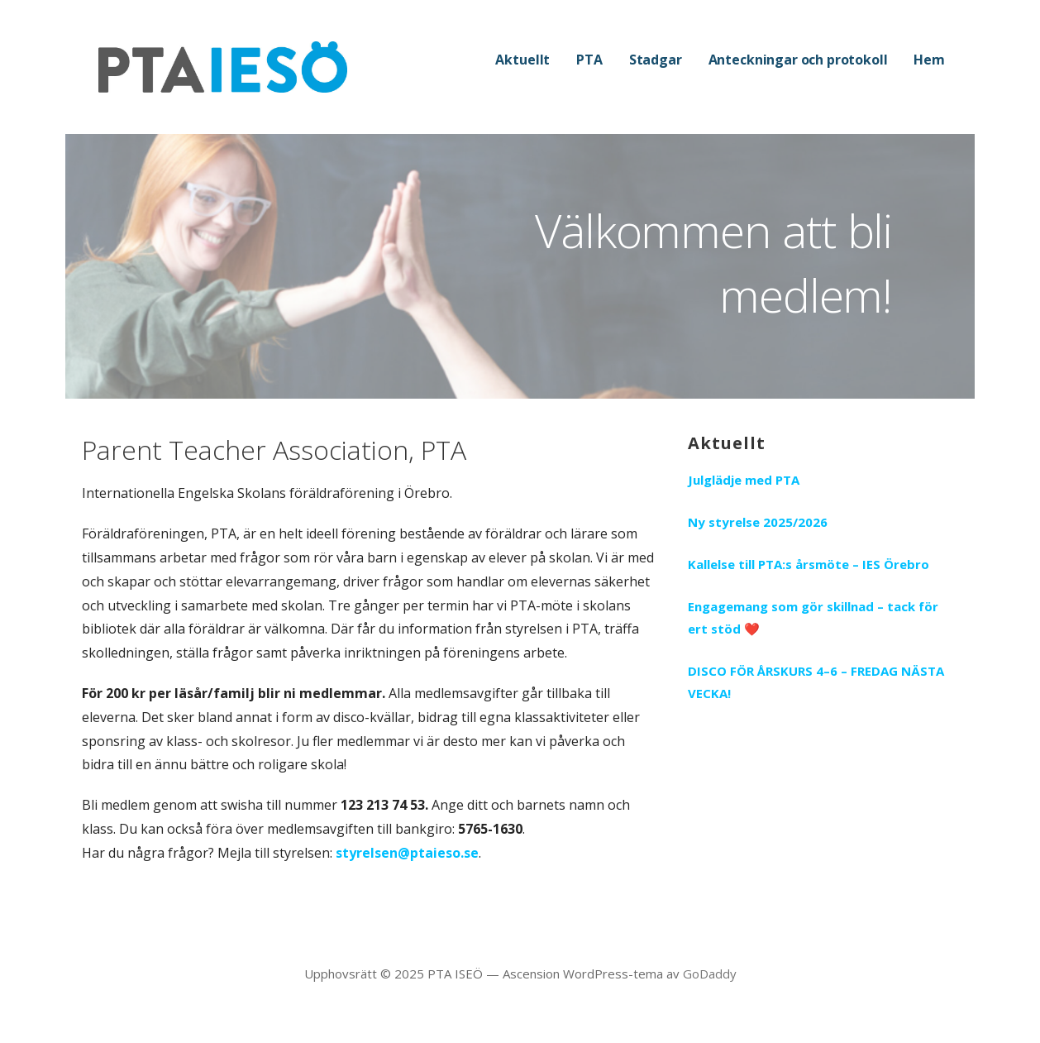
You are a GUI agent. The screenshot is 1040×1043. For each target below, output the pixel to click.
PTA (589, 59)
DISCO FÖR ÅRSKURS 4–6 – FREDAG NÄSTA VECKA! (816, 682)
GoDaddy (710, 973)
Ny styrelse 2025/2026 (758, 522)
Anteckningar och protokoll (798, 59)
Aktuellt (522, 59)
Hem (929, 59)
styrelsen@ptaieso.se (407, 853)
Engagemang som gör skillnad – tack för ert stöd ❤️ (813, 617)
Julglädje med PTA (743, 479)
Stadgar (655, 59)
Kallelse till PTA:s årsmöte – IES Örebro (808, 564)
